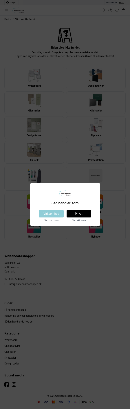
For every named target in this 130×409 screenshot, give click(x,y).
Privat (79, 213)
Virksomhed (51, 213)
